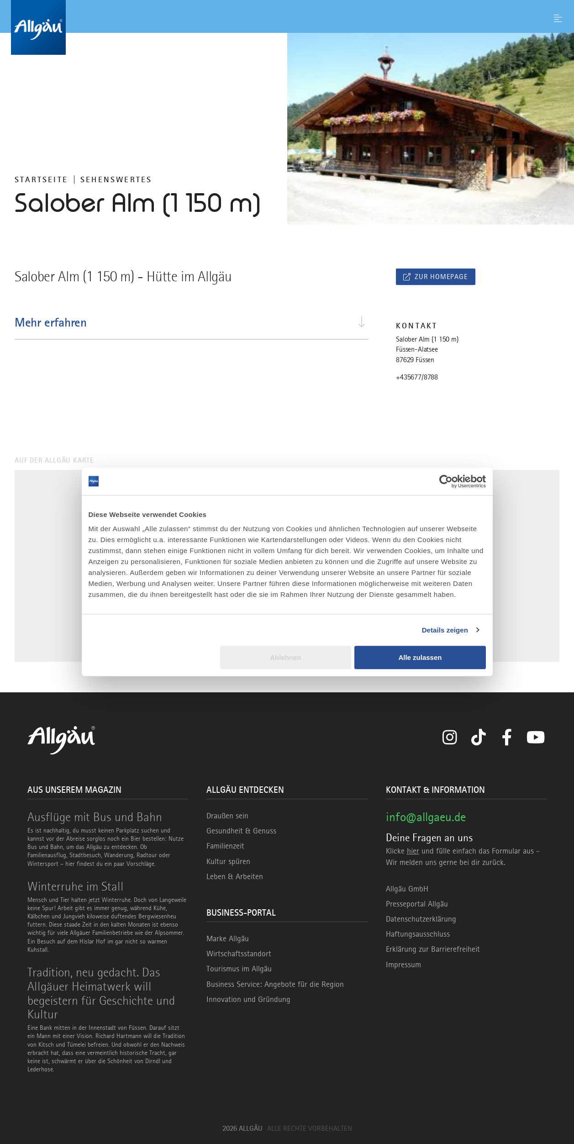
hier (413, 850)
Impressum (403, 964)
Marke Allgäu (227, 938)
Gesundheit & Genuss (241, 830)
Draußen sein (227, 815)
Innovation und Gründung (248, 999)
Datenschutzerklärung (421, 918)
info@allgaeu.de (426, 817)
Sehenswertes (116, 179)
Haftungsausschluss (418, 933)
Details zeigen (445, 630)
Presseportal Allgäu (417, 903)
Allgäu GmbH (407, 888)
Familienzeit (225, 845)
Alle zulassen (420, 657)
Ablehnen (285, 657)
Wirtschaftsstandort (238, 953)
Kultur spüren (228, 861)
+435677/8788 (417, 377)
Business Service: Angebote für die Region (275, 984)
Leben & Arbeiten (234, 876)
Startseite (41, 179)
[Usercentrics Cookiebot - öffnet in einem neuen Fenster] (446, 481)
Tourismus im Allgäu (239, 968)
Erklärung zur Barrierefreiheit (433, 949)
